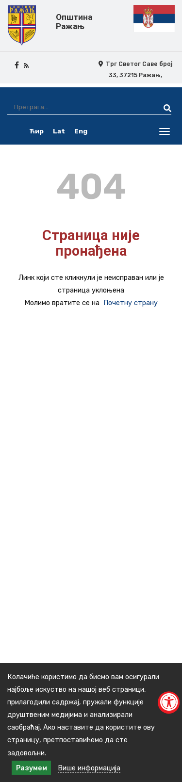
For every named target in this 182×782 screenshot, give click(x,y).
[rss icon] (26, 65)
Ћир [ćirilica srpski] (36, 131)
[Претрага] (76, 107)
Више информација (89, 768)
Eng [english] (80, 131)
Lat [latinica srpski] (59, 131)
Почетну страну (130, 302)
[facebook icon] (17, 65)
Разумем (31, 768)
